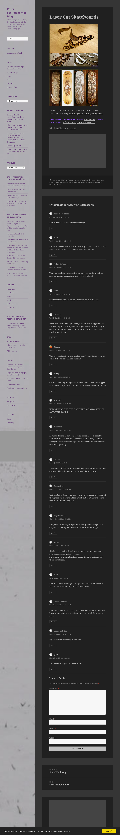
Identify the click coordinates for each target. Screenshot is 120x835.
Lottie (9, 149)
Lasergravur (93, 182)
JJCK (8, 351)
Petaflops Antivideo (14, 189)
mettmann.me (12, 245)
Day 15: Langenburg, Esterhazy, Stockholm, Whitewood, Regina (15, 118)
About (9, 76)
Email (52, 728)
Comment (54, 689)
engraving (58, 182)
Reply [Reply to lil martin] (53, 450)
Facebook (10, 293)
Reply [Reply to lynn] (53, 669)
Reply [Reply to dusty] (53, 391)
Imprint (10, 84)
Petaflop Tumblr (12, 221)
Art (78, 180)
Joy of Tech (11, 405)
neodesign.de (12, 201)
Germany (10, 423)
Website (52, 738)
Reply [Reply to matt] (53, 592)
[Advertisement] (17, 446)
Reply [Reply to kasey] (53, 566)
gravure (65, 182)
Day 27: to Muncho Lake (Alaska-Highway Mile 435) (17, 151)
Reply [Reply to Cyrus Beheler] (53, 622)
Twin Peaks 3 (11, 256)
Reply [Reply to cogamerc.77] (53, 533)
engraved (52, 184)
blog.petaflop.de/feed (14, 53)
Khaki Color (11, 273)
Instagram (11, 289)
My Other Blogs (12, 73)
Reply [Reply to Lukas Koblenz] (53, 282)
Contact (9, 80)
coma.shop (11, 195)
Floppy (9, 115)
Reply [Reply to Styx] (53, 305)
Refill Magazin (69, 122)
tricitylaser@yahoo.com (70, 639)
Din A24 (10, 345)
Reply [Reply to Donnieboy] (53, 506)
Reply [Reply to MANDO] (53, 418)
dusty (56, 373)
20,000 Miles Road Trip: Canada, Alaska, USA (15, 68)
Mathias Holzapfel (13, 384)
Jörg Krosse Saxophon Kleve (17, 388)
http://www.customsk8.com (94, 385)
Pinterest (10, 304)
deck (100, 182)
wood (59, 184)
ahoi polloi (10, 402)
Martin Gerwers (13, 379)
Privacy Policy (12, 87)
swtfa (9, 262)
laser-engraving (74, 182)
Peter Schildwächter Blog (16, 12)
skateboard (84, 182)
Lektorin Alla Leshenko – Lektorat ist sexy (16, 366)
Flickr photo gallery (93, 113)
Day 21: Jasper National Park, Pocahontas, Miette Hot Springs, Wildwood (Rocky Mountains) (16, 137)
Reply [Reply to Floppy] (53, 364)
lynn (56, 654)
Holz (98, 180)
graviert (85, 180)
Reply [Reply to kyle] (53, 255)
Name (52, 719)
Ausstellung (89, 119)
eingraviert (92, 180)
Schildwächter (12, 341)
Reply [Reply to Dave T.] (53, 477)
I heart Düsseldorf (13, 240)
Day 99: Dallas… (18, 146)
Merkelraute (11, 267)
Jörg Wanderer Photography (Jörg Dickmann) (17, 374)
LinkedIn (10, 307)
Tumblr (9, 300)
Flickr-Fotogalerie (86, 122)
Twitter (9, 297)
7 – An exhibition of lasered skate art (72, 110)
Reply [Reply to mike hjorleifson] (53, 228)
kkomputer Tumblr (13, 234)
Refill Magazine (76, 113)
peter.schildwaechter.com (16, 184)
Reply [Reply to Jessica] (53, 338)
